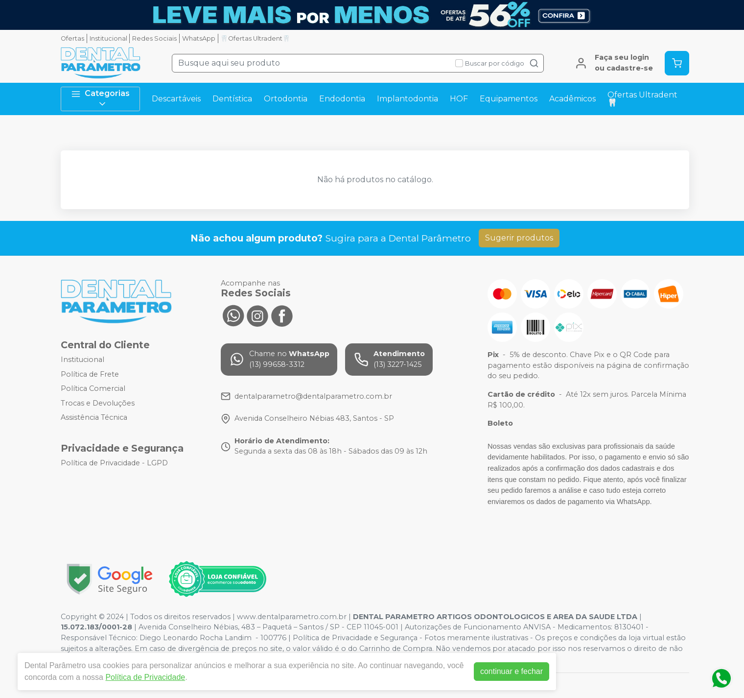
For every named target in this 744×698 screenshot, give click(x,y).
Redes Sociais (154, 38)
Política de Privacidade (145, 677)
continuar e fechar (511, 671)
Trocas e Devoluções (98, 403)
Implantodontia (407, 98)
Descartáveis (176, 98)
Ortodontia (285, 98)
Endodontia (342, 98)
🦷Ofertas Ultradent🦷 (255, 38)
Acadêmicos (572, 98)
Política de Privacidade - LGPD (114, 462)
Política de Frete (90, 374)
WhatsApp (198, 38)
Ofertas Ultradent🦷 (642, 98)
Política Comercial (93, 388)
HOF (459, 98)
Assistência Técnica (94, 417)
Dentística (232, 98)
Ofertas (72, 38)
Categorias (100, 99)
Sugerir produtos (519, 237)
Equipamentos (508, 98)
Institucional (108, 38)
